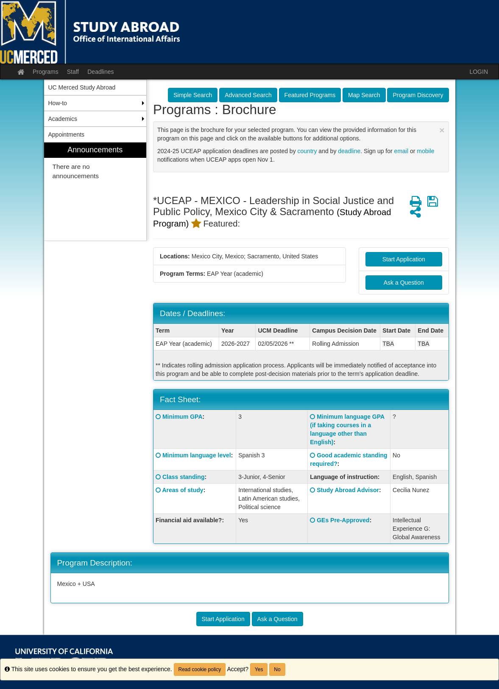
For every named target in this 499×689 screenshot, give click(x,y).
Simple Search (192, 95)
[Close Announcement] (441, 130)
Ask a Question (404, 282)
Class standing (183, 476)
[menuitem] (95, 192)
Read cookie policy (199, 669)
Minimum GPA (182, 416)
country (307, 151)
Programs (46, 71)
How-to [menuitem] (57, 103)
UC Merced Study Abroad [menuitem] (82, 87)
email (401, 151)
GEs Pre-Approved (343, 520)
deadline (349, 151)
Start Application (403, 259)
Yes (259, 669)
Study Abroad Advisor (348, 490)
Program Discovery (418, 95)
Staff (73, 71)
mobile (425, 151)
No (277, 669)
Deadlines (100, 71)
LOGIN (478, 71)
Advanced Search (248, 95)
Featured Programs (310, 95)
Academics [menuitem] (62, 118)
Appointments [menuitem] (66, 134)
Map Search (364, 95)
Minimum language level (196, 455)
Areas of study (182, 490)
